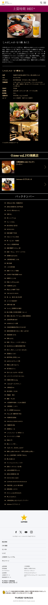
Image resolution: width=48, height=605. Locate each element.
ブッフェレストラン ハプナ (15, 463)
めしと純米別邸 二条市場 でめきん (17, 455)
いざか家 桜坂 (11, 267)
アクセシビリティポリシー (30, 573)
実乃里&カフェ (11, 368)
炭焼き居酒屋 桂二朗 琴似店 (15, 207)
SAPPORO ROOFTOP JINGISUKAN (17, 481)
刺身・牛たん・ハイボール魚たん (16, 342)
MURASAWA (10, 229)
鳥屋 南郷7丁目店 (12, 233)
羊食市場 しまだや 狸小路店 (15, 485)
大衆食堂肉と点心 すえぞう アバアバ (17, 500)
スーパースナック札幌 (13, 436)
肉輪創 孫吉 (11, 395)
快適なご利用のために (30, 568)
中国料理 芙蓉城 (11, 417)
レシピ (4, 553)
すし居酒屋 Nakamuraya (13, 410)
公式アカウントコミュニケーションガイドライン (35, 575)
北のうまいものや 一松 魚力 (15, 372)
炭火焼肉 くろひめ (12, 391)
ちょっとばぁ (11, 222)
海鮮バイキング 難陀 (13, 270)
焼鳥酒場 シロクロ (12, 489)
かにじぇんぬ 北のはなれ (14, 493)
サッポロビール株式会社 (8, 581)
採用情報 (4, 568)
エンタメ (4, 549)
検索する (41, 3)
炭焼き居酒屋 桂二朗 (13, 474)
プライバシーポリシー (29, 571)
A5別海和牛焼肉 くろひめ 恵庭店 (16, 402)
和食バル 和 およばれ (13, 282)
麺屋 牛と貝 (11, 398)
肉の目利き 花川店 (12, 225)
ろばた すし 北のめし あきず (15, 447)
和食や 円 (9, 440)
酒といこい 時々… (12, 444)
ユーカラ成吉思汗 (12, 301)
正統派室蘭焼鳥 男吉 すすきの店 (16, 327)
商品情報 (4, 542)
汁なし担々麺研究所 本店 (14, 414)
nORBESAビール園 (12, 323)
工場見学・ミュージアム (8, 557)
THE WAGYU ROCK (12, 293)
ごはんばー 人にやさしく (14, 383)
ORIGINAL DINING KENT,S (15, 421)
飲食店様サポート (6, 577)
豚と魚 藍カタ (11, 459)
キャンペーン (5, 561)
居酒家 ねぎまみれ (12, 255)
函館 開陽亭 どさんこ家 (13, 248)
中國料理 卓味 (11, 425)
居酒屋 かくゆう (11, 353)
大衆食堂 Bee (10, 387)
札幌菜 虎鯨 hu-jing (12, 380)
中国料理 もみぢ (11, 286)
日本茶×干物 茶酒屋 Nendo (14, 274)
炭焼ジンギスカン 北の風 (14, 466)
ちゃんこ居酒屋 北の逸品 (14, 308)
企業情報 (4, 566)
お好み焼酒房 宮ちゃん (13, 470)
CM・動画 (4, 546)
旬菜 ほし (9, 214)
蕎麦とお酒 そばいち (13, 365)
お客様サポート (6, 575)
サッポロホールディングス (8, 582)
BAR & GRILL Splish (12, 478)
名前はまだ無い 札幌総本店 (15, 203)
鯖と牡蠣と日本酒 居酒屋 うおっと (17, 312)
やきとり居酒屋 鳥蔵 (13, 244)
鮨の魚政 (9, 263)
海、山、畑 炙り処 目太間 (14, 297)
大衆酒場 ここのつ (12, 406)
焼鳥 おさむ (10, 338)
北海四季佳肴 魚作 (12, 319)
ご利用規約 (27, 566)
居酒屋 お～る (11, 429)
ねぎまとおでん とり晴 (13, 361)
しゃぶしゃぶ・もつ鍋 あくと (15, 432)
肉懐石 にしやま (11, 278)
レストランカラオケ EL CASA (15, 376)
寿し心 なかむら (11, 496)
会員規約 (4, 573)
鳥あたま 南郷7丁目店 (13, 289)
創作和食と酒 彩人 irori (13, 357)
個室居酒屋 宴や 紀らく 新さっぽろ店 (18, 331)
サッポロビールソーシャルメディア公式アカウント (24, 536)
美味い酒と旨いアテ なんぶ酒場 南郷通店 (19, 316)
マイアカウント (5, 571)
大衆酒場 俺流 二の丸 (13, 259)
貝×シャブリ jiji (11, 218)
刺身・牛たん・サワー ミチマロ (16, 252)
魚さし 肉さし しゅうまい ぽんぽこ (17, 350)
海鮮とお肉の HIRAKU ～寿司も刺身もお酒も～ (21, 451)
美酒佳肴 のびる (11, 335)
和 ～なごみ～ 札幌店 (13, 240)
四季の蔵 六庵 (11, 304)
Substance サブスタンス (13, 504)
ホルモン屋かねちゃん (13, 210)
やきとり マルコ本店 (13, 237)
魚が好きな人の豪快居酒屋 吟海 (16, 346)
